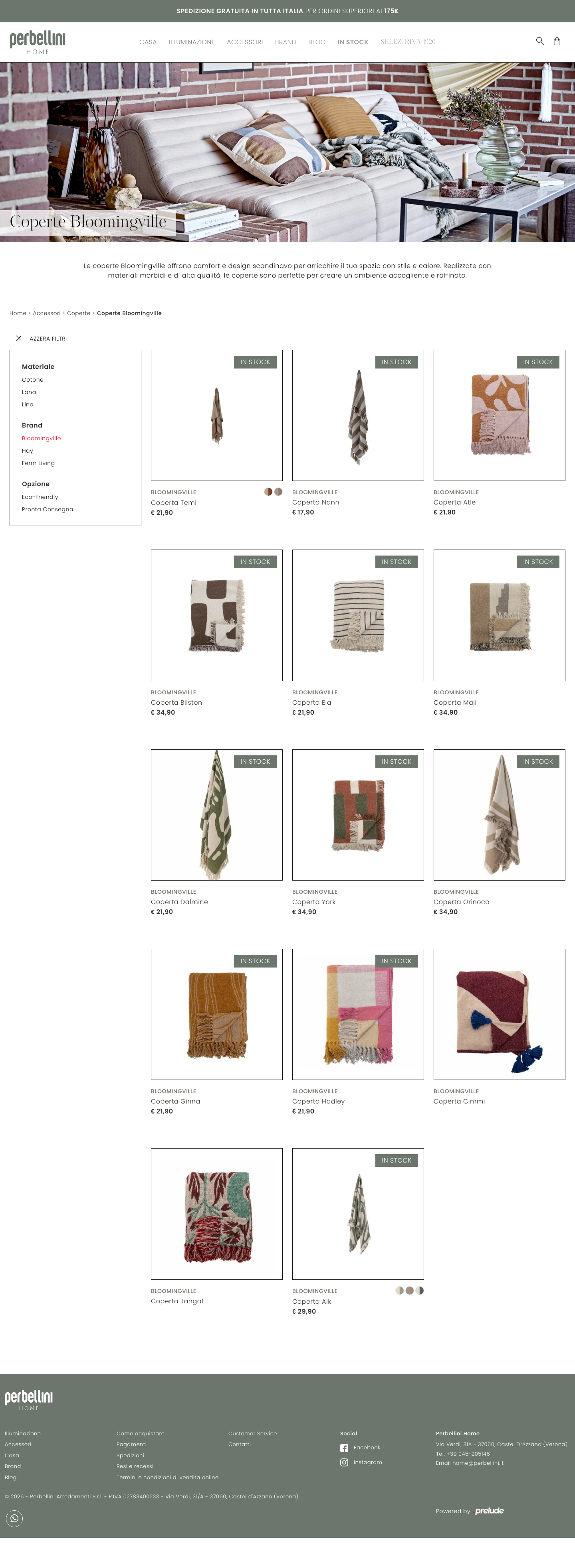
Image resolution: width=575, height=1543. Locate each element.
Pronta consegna (47, 507)
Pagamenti (132, 1446)
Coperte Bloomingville (132, 311)
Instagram (361, 1464)
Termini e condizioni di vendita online (168, 1479)
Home (18, 311)
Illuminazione (192, 41)
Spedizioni (130, 1457)
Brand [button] (32, 423)
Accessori (245, 41)
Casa (148, 41)
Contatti (239, 1446)
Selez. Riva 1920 (408, 41)
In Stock (353, 41)
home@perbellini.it (478, 1464)
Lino (28, 402)
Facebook (360, 1449)
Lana (29, 390)
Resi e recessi (135, 1468)
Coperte (80, 311)
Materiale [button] (38, 364)
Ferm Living (38, 461)
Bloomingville (41, 436)
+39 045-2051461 (469, 1455)
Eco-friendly (40, 495)
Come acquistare (141, 1435)
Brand (286, 41)
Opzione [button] (36, 482)
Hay (27, 449)
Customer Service (252, 1435)
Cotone (33, 378)
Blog (317, 41)
